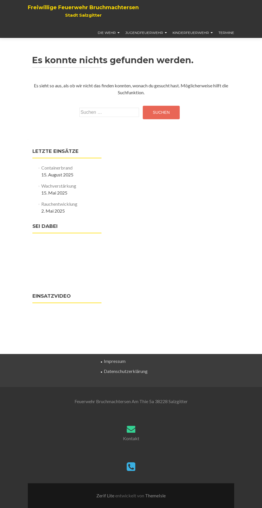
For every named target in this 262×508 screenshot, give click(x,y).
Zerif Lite (105, 495)
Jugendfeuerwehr (144, 32)
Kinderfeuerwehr (191, 32)
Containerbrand (57, 167)
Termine (226, 32)
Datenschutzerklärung (126, 371)
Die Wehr (107, 32)
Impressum (115, 361)
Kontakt (131, 438)
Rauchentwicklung (59, 204)
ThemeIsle (155, 495)
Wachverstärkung (58, 185)
